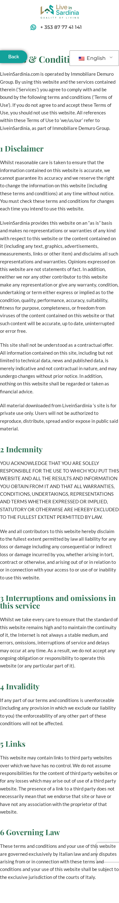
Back (13, 57)
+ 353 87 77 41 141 (61, 27)
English (92, 58)
